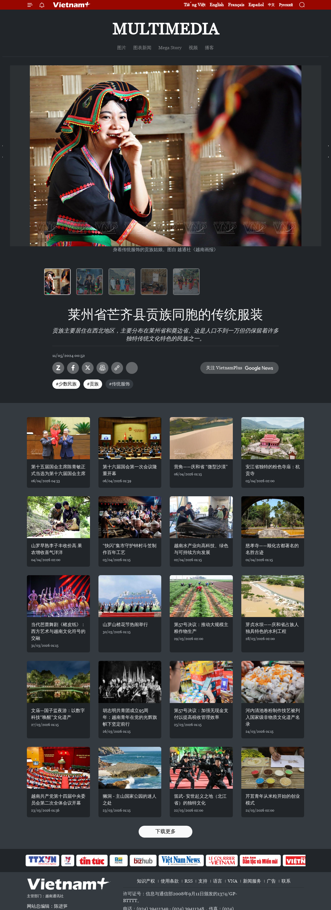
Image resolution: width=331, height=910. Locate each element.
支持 (202, 881)
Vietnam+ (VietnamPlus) (72, 5)
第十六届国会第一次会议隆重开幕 (130, 470)
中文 (271, 5)
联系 (286, 881)
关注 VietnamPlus (224, 367)
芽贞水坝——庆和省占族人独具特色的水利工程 (272, 628)
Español (256, 4)
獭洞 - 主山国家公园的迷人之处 (129, 799)
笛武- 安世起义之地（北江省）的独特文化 (200, 799)
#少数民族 (66, 384)
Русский (286, 5)
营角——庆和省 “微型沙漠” (201, 466)
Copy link (117, 368)
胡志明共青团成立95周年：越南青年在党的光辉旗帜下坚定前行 (130, 717)
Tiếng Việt (194, 4)
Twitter (88, 368)
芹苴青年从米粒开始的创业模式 (273, 799)
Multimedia (165, 29)
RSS (188, 881)
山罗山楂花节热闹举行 (125, 624)
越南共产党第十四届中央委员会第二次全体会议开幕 (58, 799)
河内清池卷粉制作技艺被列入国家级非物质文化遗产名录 (273, 717)
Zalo (58, 368)
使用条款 (170, 881)
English (217, 4)
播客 (209, 47)
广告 (271, 881)
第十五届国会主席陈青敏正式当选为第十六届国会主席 (58, 470)
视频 (193, 47)
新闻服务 (252, 881)
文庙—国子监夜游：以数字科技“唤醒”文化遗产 (58, 714)
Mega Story (170, 47)
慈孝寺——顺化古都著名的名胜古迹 (272, 549)
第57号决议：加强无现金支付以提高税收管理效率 (201, 714)
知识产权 (146, 881)
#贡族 (93, 384)
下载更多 (165, 831)
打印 (102, 368)
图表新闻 (142, 47)
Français (236, 4)
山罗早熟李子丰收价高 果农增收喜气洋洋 (56, 549)
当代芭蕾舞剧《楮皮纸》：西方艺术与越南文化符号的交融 (58, 631)
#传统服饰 (119, 384)
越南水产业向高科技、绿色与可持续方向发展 (201, 549)
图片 (121, 47)
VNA (232, 881)
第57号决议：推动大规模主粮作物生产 (201, 628)
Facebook (73, 368)
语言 (217, 881)
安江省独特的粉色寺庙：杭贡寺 (273, 470)
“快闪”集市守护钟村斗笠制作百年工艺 (129, 549)
